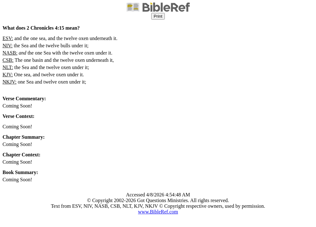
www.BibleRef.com (158, 211)
